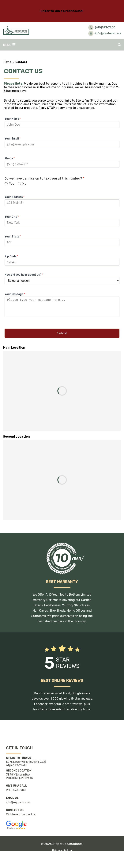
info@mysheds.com (18, 802)
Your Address (14, 197)
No (22, 183)
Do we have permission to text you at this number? (44, 178)
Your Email (13, 138)
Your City (12, 216)
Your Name (13, 118)
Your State (13, 236)
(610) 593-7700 (16, 790)
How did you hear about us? (24, 274)
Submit (62, 337)
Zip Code (11, 256)
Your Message (15, 294)
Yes (9, 183)
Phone (10, 158)
